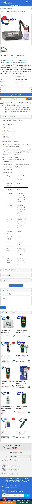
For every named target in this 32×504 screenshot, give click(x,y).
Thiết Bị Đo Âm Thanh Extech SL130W (6, 331)
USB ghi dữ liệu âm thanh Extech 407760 (23, 433)
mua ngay (16, 286)
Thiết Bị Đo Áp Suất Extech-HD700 (21, 407)
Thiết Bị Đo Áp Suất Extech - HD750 (8, 382)
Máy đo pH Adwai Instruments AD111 (6, 433)
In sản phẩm (6, 90)
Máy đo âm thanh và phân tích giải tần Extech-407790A (8, 408)
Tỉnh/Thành (4, 456)
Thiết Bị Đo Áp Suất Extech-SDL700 (21, 331)
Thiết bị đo (9, 11)
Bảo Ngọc (9, 107)
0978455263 (15, 448)
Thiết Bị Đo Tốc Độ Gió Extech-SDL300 (22, 357)
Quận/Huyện (4, 460)
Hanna (9, 58)
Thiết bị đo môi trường (19, 11)
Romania (20, 58)
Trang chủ (2, 11)
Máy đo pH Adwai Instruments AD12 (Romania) (5, 357)
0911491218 (12, 111)
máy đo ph (23, 62)
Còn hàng (23, 60)
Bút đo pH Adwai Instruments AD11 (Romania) (21, 383)
